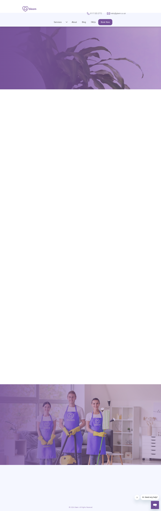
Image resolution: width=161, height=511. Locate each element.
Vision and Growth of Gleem (16, 189)
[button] (59, 22)
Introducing (11, 175)
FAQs (93, 22)
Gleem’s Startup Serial (16, 162)
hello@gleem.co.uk (102, 442)
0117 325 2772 (58, 442)
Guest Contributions (15, 168)
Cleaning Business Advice (18, 139)
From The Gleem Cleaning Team (18, 147)
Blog (84, 22)
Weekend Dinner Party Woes (16, 199)
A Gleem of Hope (14, 133)
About (74, 22)
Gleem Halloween (14, 155)
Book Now (105, 22)
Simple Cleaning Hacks (16, 181)
